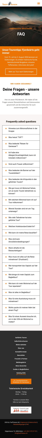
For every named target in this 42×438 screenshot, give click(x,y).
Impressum (24, 422)
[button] (39, 3)
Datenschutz (33, 422)
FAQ (27, 424)
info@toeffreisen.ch (21, 433)
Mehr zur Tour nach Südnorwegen (21, 72)
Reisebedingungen (19, 424)
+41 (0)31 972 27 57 (30, 431)
